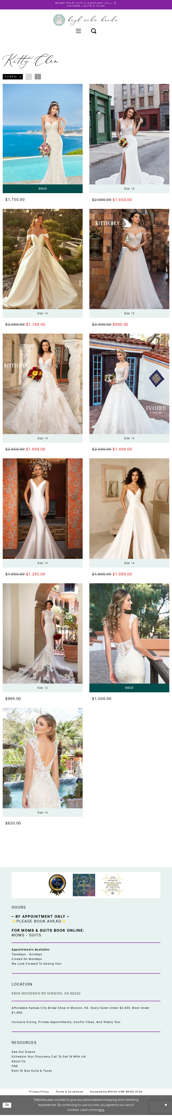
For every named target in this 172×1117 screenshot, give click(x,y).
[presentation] (43, 139)
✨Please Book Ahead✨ (39, 923)
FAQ (15, 1068)
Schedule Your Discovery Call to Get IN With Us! (49, 1058)
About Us (19, 1063)
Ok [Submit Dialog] (7, 1107)
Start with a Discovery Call (90, 3)
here (101, 1112)
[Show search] (93, 31)
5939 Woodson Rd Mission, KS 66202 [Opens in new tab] (46, 995)
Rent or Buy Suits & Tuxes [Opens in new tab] (32, 1072)
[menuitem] (78, 31)
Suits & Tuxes (96, 6)
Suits (35, 937)
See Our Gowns (23, 1054)
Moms (18, 937)
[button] (78, 31)
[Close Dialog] (165, 1107)
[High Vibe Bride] (86, 21)
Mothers (71, 6)
